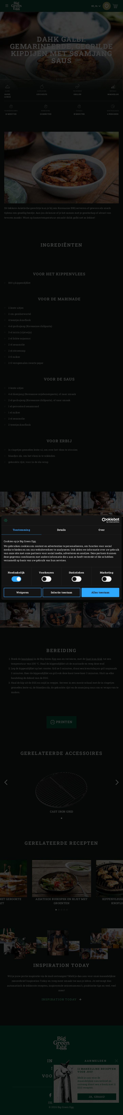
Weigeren (22, 592)
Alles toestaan (100, 592)
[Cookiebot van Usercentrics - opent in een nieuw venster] (104, 520)
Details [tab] (61, 529)
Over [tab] (102, 529)
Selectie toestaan (61, 592)
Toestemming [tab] (21, 529)
